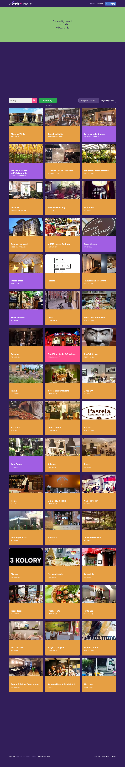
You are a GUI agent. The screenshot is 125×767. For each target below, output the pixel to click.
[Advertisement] (62, 73)
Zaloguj (112, 3)
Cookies (113, 756)
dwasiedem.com (44, 756)
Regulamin (105, 756)
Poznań (27, 3)
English (100, 3)
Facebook (97, 756)
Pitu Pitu (12, 756)
